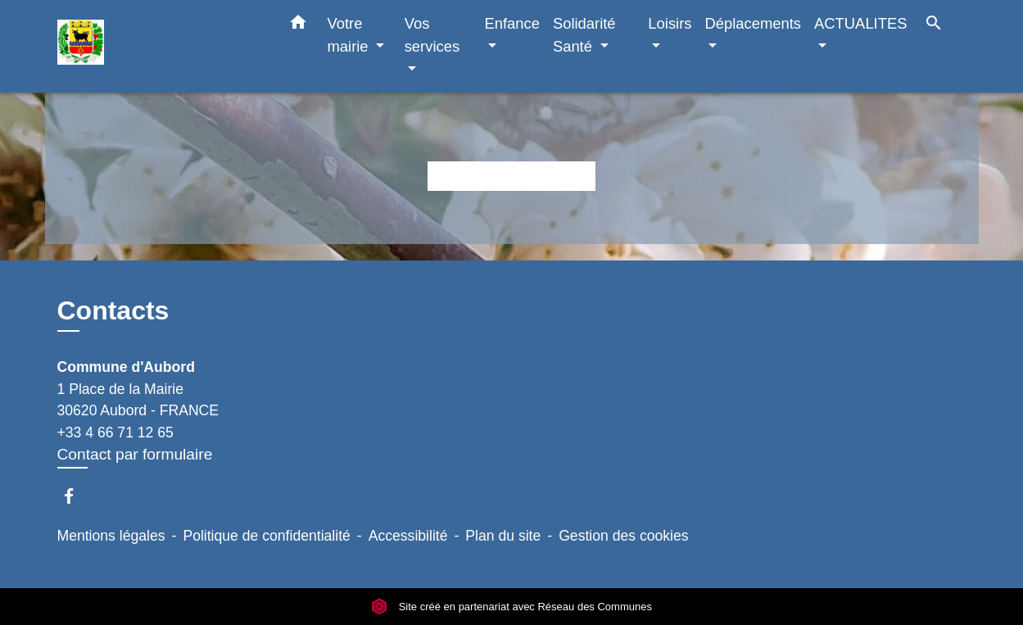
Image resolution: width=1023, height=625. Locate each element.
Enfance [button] (511, 23)
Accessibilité (408, 536)
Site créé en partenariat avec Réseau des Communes (511, 606)
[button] (298, 25)
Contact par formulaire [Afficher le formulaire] (135, 454)
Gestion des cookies (623, 536)
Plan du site (503, 536)
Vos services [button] (432, 35)
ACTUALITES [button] (860, 23)
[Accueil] (159, 46)
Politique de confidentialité (266, 536)
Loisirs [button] (669, 23)
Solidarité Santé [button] (584, 35)
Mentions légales (111, 536)
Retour (511, 176)
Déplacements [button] (753, 23)
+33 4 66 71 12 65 (115, 432)
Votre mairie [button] (350, 35)
